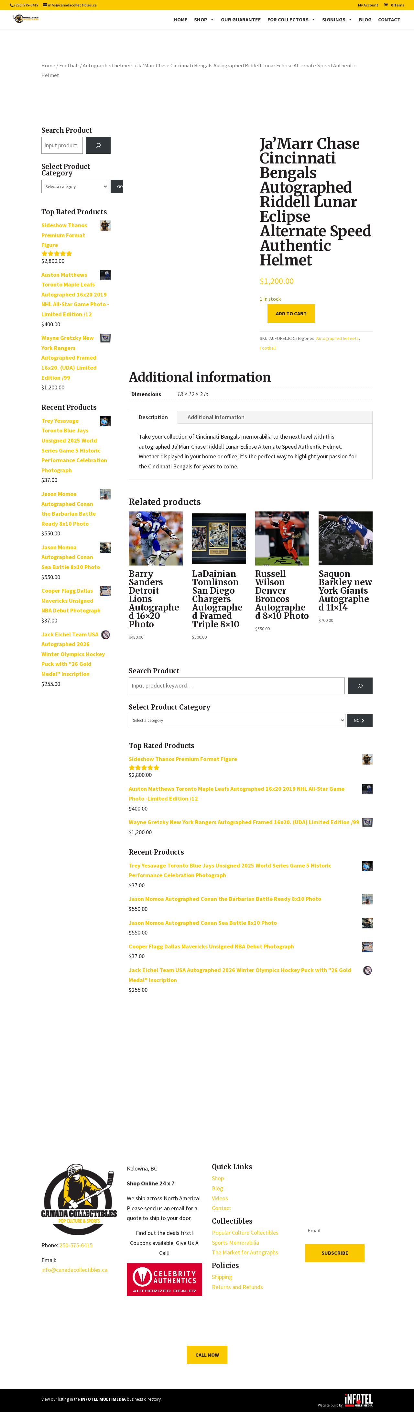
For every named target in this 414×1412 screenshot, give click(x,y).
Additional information (216, 417)
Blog (365, 19)
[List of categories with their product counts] (74, 186)
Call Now (207, 1354)
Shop (204, 19)
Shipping (222, 1277)
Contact (389, 19)
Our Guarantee (241, 19)
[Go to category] (117, 186)
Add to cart (291, 313)
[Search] (98, 145)
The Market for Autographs (245, 1252)
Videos (220, 1198)
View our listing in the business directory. (101, 1399)
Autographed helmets (108, 65)
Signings (337, 19)
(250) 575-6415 (26, 5)
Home (181, 19)
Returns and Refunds (237, 1287)
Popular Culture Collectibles (245, 1232)
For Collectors (291, 19)
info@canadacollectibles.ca (74, 1269)
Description (153, 417)
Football (69, 65)
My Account (368, 5)
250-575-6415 (76, 1245)
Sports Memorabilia (235, 1242)
